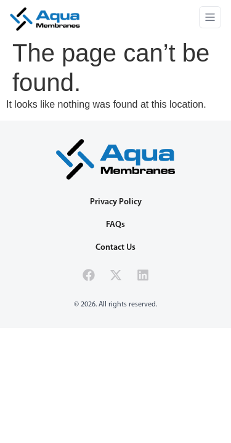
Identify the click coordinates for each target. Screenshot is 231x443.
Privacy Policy (116, 202)
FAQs (115, 224)
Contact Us (115, 247)
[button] (210, 19)
